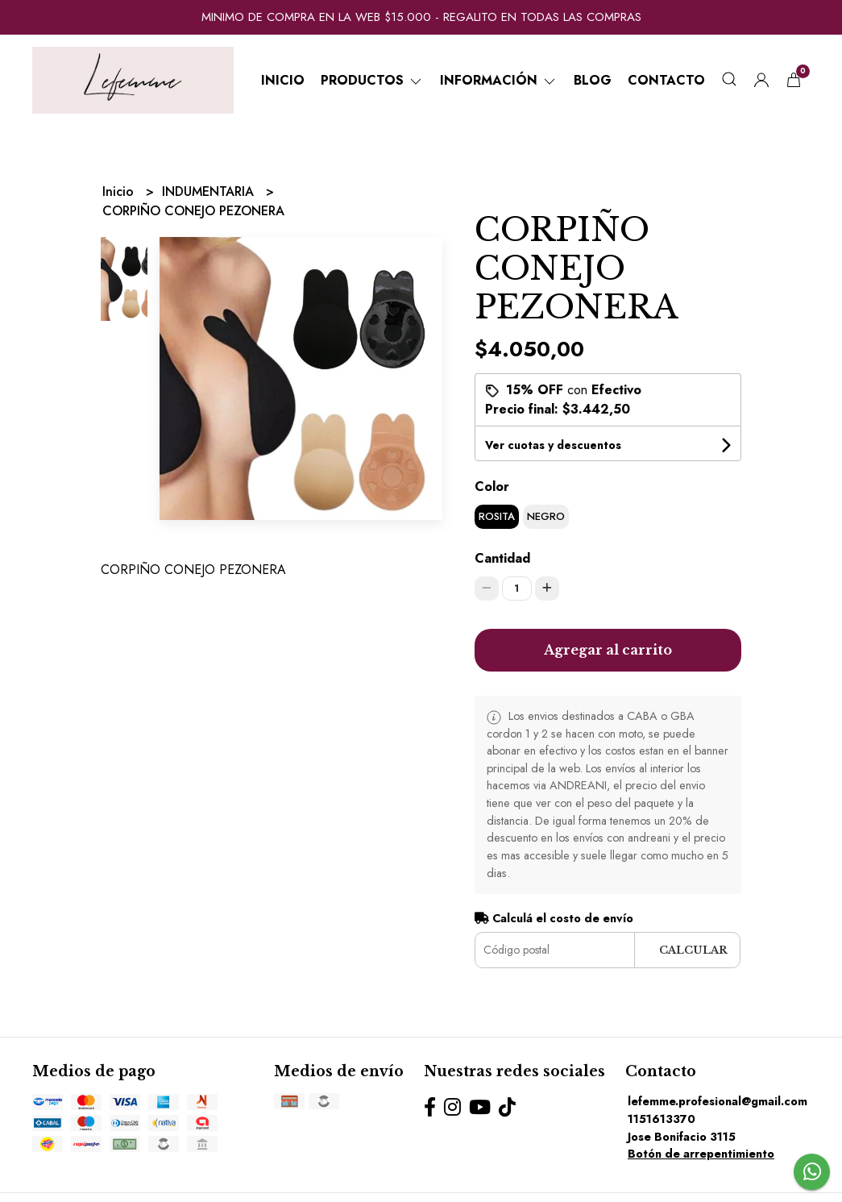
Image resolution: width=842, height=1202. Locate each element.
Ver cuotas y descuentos (553, 445)
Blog (593, 80)
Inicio (283, 80)
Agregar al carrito (608, 650)
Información (499, 80)
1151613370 (661, 1119)
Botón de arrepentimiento (701, 1154)
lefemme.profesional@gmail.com (717, 1101)
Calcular (693, 950)
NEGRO (546, 516)
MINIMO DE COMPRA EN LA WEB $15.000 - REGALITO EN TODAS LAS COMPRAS (421, 17)
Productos (372, 80)
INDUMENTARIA (210, 191)
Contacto (666, 80)
